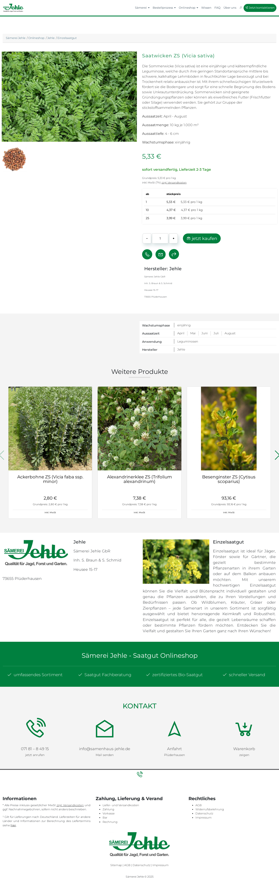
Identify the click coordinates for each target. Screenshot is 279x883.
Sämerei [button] (142, 7)
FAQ (217, 7)
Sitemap (116, 864)
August (230, 333)
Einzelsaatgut (67, 38)
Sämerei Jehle (15, 38)
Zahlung (108, 808)
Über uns (230, 7)
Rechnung (110, 820)
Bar (105, 816)
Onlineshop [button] (188, 7)
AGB (198, 804)
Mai (193, 333)
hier (13, 824)
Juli (216, 333)
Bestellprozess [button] (164, 7)
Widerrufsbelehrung (209, 808)
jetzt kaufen (201, 238)
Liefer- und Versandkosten (121, 804)
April (180, 333)
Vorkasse (109, 812)
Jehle (51, 38)
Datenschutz (204, 812)
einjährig (184, 325)
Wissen (206, 7)
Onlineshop (36, 38)
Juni (204, 333)
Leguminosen (187, 341)
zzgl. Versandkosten (174, 182)
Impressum (203, 816)
